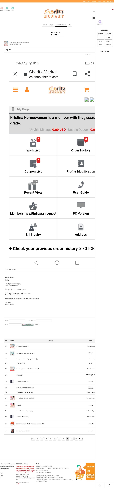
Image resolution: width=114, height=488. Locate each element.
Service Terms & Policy (7, 466)
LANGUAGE (110, 1)
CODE (6, 324)
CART (108, 37)
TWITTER (108, 44)
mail (17, 483)
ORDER (108, 41)
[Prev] (33, 439)
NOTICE (100, 34)
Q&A (100, 44)
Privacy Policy (4, 468)
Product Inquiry (61, 24)
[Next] (81, 439)
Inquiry (52, 24)
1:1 (100, 37)
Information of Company (7, 464)
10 (76, 439)
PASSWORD (32, 320)
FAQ (100, 41)
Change (36, 324)
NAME (6, 320)
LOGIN (84, 1)
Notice (45, 24)
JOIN (88, 1)
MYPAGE (108, 34)
